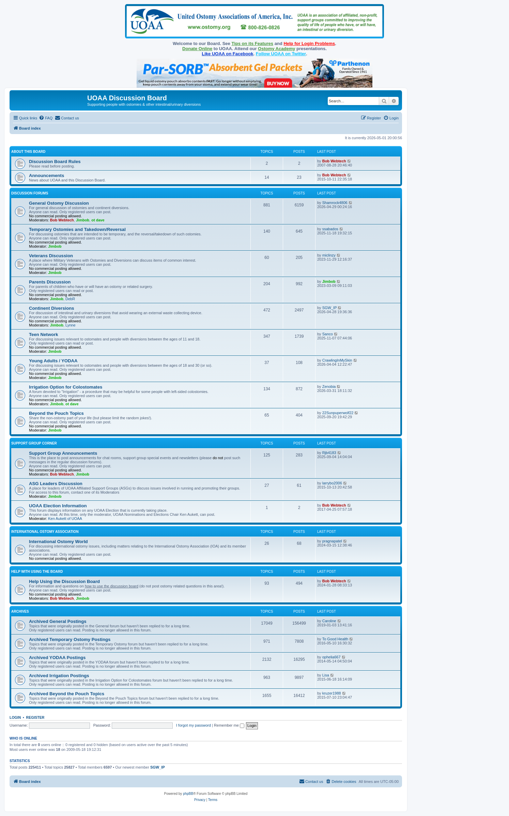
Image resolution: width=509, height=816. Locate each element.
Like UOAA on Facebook (227, 53)
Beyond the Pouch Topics (56, 413)
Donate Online (197, 48)
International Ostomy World (58, 541)
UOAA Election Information (58, 505)
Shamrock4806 (335, 203)
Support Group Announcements (63, 453)
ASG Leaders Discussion (55, 483)
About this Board (28, 152)
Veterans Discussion (51, 255)
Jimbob (82, 220)
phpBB (188, 794)
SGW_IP (329, 308)
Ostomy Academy (276, 48)
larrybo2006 (332, 483)
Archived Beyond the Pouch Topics (66, 693)
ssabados (330, 229)
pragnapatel (332, 541)
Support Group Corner (34, 443)
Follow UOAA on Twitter (281, 53)
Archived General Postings (58, 621)
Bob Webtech (334, 161)
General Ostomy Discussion (59, 203)
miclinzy (329, 255)
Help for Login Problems (309, 43)
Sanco (327, 334)
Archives (20, 611)
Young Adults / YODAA (53, 360)
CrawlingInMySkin (337, 360)
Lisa (325, 675)
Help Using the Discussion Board (64, 581)
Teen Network (43, 334)
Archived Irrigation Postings (59, 675)
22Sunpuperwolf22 (338, 413)
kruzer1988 (331, 693)
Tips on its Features (252, 43)
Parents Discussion (50, 282)
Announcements (46, 175)
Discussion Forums (29, 193)
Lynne (70, 325)
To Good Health (335, 639)
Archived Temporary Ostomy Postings (69, 639)
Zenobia (329, 386)
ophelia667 (331, 657)
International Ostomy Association (45, 532)
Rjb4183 (329, 453)
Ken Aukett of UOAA (65, 518)
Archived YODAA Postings (57, 657)
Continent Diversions (51, 308)
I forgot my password (193, 725)
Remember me (229, 725)
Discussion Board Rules (55, 161)
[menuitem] (45, 118)
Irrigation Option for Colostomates (65, 387)
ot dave (98, 220)
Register (35, 717)
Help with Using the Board (37, 571)
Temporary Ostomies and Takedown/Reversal (77, 229)
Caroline (329, 621)
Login (15, 717)
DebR (70, 299)
